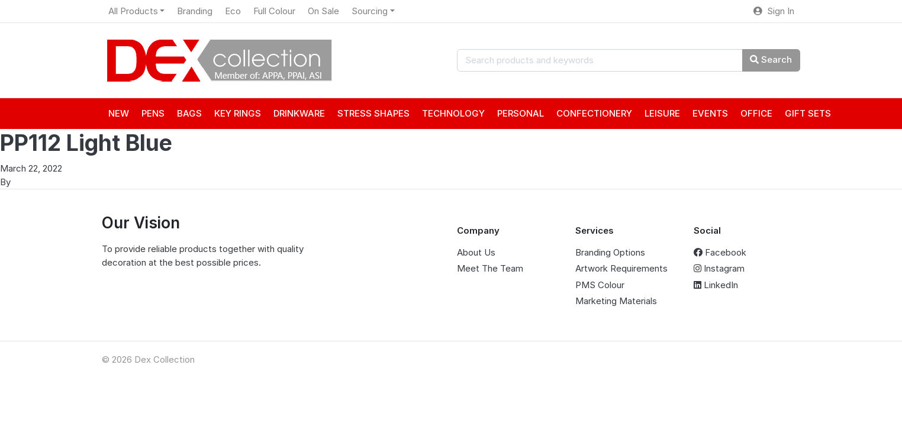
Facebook (720, 252)
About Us (476, 252)
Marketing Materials (616, 300)
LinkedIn (716, 285)
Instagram (719, 268)
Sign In (773, 11)
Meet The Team (490, 268)
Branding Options (610, 252)
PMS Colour (599, 285)
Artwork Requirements (621, 268)
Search (771, 59)
